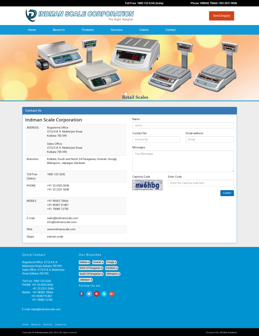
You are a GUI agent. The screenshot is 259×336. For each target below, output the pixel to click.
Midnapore (112, 274)
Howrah (97, 262)
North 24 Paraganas (90, 268)
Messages (138, 147)
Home (32, 30)
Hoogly (110, 262)
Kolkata (83, 262)
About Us (59, 30)
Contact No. (139, 133)
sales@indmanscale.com (46, 309)
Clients (144, 30)
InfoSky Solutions (228, 332)
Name (136, 119)
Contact (171, 30)
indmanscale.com (44, 332)
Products (88, 30)
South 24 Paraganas (90, 274)
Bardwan (110, 268)
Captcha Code (141, 176)
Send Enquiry (221, 16)
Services (116, 30)
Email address (194, 133)
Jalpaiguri (85, 279)
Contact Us (60, 324)
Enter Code (175, 176)
